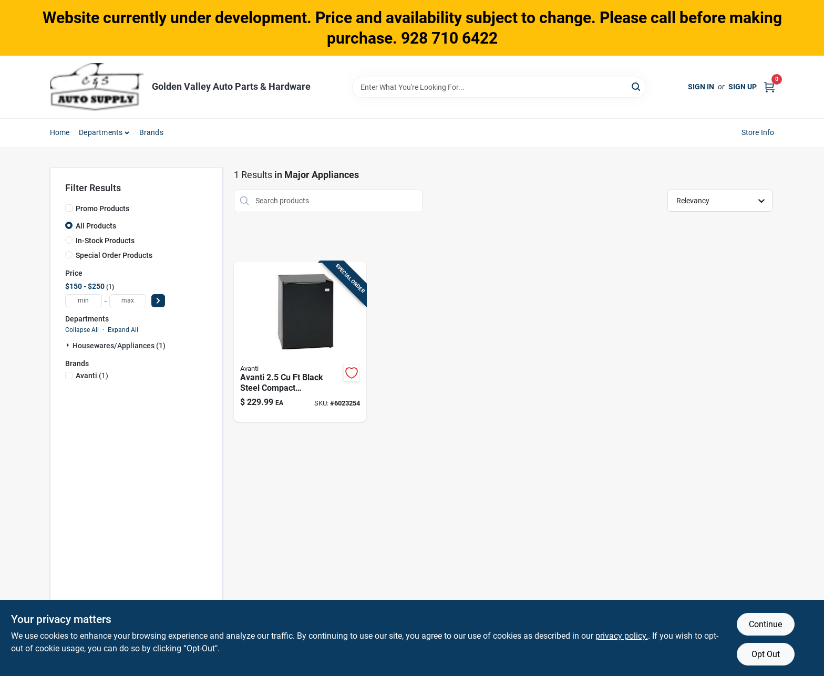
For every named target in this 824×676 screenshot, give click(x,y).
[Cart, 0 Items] (769, 86)
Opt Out (765, 654)
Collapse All (82, 330)
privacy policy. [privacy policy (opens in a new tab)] (621, 636)
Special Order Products (114, 255)
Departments (100, 132)
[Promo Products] (69, 208)
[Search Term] (499, 87)
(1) (92, 375)
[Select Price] (158, 300)
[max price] (127, 300)
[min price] (83, 300)
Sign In (701, 86)
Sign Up (742, 86)
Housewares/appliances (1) (119, 345)
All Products (96, 225)
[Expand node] (69, 345)
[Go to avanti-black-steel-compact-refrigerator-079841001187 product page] (300, 342)
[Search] (636, 86)
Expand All (123, 330)
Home (60, 132)
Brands (151, 132)
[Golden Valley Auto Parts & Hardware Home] (97, 87)
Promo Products (102, 208)
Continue (765, 624)
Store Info (758, 132)
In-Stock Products (105, 240)
